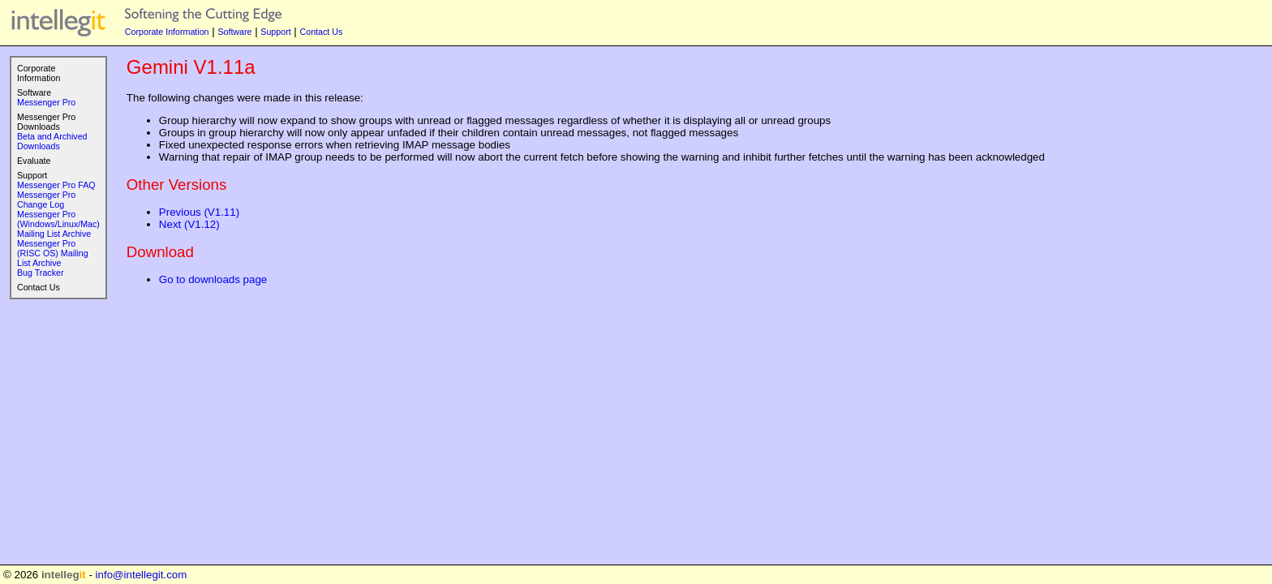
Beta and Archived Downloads (52, 141)
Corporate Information (167, 31)
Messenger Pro (46, 102)
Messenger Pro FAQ (56, 185)
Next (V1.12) (189, 224)
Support (275, 31)
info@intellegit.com (141, 575)
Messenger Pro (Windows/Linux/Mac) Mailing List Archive (58, 223)
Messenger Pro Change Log (46, 199)
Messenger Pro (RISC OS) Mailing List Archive (52, 253)
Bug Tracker (40, 272)
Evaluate (33, 160)
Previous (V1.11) (199, 212)
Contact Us (321, 31)
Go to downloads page (213, 279)
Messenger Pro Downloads (46, 121)
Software (234, 31)
